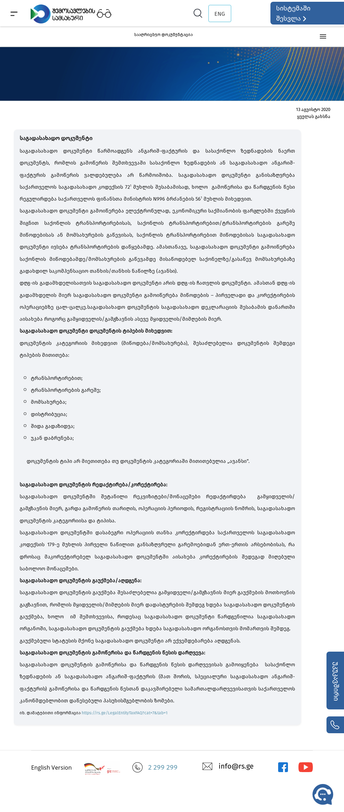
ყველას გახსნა (313, 116)
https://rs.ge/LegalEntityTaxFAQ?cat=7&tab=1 (124, 712)
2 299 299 (163, 767)
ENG (219, 14)
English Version (51, 767)
